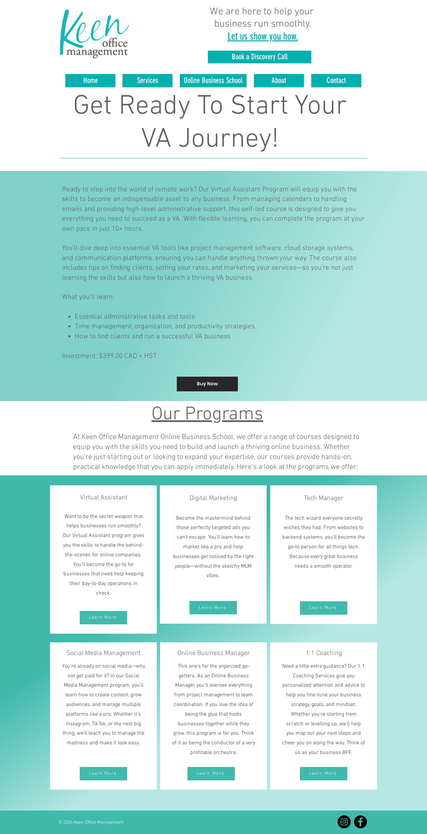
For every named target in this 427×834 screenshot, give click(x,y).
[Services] (147, 80)
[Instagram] (344, 821)
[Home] (90, 80)
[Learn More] (103, 617)
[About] (279, 80)
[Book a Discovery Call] (259, 57)
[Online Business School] (213, 80)
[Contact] (336, 80)
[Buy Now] (207, 384)
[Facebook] (360, 821)
